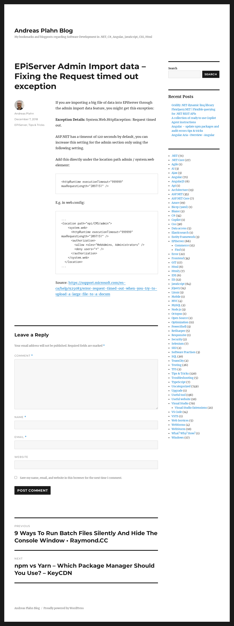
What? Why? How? (183, 433)
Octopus (177, 314)
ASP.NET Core (180, 198)
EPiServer (20, 124)
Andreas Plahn (24, 113)
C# (173, 215)
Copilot (176, 220)
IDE (174, 275)
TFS (174, 369)
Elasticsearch (180, 232)
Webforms (178, 425)
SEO (174, 348)
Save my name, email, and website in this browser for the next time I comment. (71, 478)
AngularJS (178, 181)
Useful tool (179, 395)
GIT (174, 262)
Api (174, 185)
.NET (175, 156)
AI (173, 168)
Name (20, 417)
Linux (175, 292)
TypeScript (179, 382)
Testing (177, 365)
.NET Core (178, 160)
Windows (178, 437)
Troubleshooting (183, 378)
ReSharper (178, 331)
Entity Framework (183, 237)
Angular (177, 177)
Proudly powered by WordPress (64, 608)
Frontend (178, 258)
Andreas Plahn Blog (43, 30)
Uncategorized (181, 386)
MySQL (176, 305)
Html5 (176, 271)
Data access (179, 228)
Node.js (176, 309)
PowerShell (179, 326)
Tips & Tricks (36, 124)
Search (172, 68)
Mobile (176, 296)
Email (20, 437)
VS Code (177, 412)
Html (175, 267)
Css (174, 224)
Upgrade (177, 390)
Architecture (180, 190)
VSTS (175, 416)
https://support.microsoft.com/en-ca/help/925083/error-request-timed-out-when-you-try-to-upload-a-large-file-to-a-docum (106, 288)
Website (21, 456)
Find (178, 249)
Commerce (182, 245)
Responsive (179, 335)
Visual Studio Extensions (191, 407)
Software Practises (184, 352)
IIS (173, 279)
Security (177, 339)
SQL (174, 356)
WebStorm (178, 429)
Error (175, 254)
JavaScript (178, 284)
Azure (175, 203)
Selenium (178, 343)
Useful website (181, 399)
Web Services (180, 420)
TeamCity (178, 361)
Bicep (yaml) (180, 207)
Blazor (176, 211)
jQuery (176, 288)
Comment (23, 355)
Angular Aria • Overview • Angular (193, 135)
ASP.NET (177, 194)
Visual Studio (180, 403)
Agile (175, 164)
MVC (175, 301)
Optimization (180, 322)
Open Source (180, 318)
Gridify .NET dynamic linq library (193, 105)
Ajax (174, 173)
